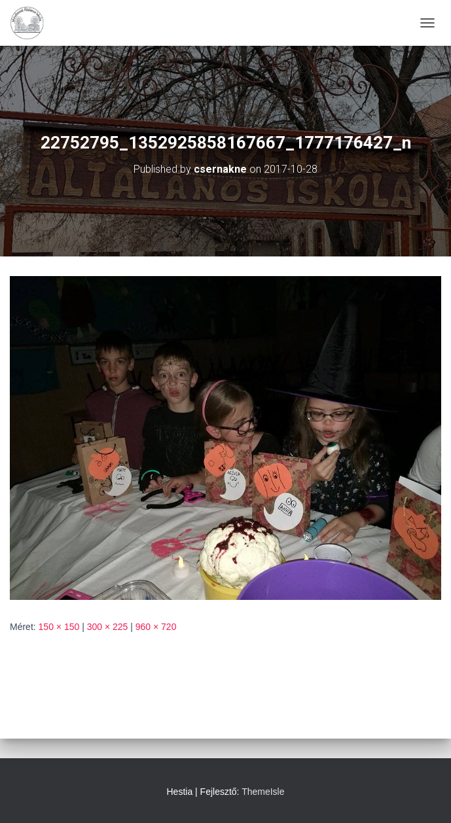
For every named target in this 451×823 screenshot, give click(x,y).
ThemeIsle (263, 791)
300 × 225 (107, 627)
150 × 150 (59, 627)
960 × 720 (156, 627)
